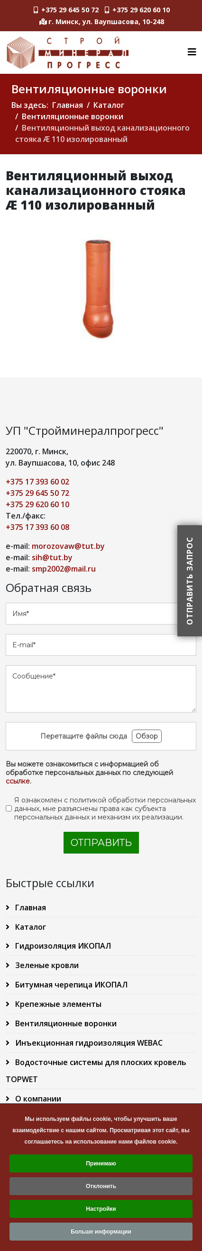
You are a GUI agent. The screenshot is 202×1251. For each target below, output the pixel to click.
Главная (67, 105)
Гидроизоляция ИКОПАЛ (62, 946)
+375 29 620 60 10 (141, 9)
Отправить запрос (189, 581)
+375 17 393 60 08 (37, 527)
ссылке (18, 781)
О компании (37, 1098)
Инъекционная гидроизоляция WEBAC (88, 1043)
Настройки (101, 1211)
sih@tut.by (52, 557)
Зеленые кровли (46, 965)
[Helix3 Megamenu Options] (192, 51)
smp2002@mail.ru (64, 569)
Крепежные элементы (57, 1004)
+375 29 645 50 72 (70, 9)
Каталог (108, 105)
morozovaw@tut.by (68, 546)
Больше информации (101, 1234)
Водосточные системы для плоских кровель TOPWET (96, 1070)
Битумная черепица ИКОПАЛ (70, 984)
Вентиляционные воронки (72, 116)
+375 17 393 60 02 (37, 481)
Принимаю (101, 1166)
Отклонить (101, 1188)
